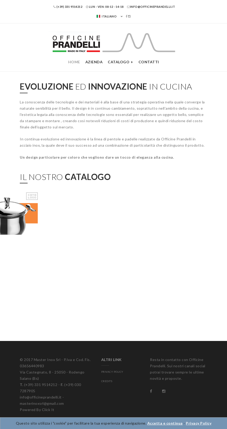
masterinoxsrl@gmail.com (42, 403)
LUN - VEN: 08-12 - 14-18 (105, 6)
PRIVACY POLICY (112, 371)
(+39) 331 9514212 (68, 6)
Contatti (148, 62)
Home (74, 62)
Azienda (94, 62)
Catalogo (118, 62)
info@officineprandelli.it (151, 6)
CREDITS (106, 381)
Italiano (106, 16)
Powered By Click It (37, 409)
